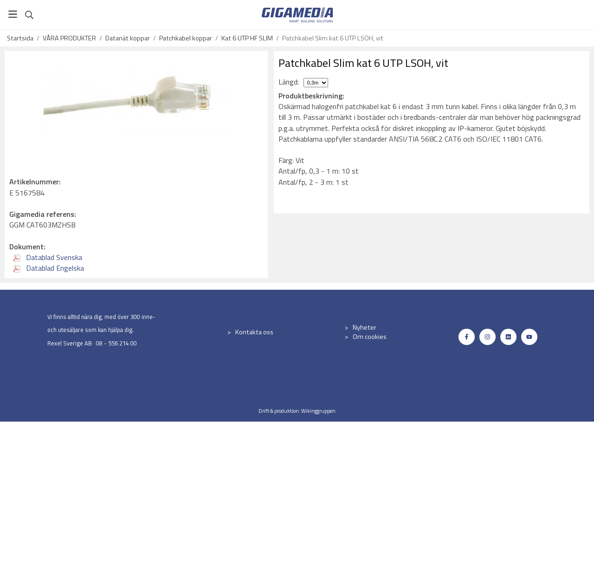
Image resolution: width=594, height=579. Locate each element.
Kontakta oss (254, 332)
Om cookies (370, 337)
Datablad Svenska (47, 257)
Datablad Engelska (48, 267)
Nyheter (364, 327)
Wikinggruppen (318, 411)
